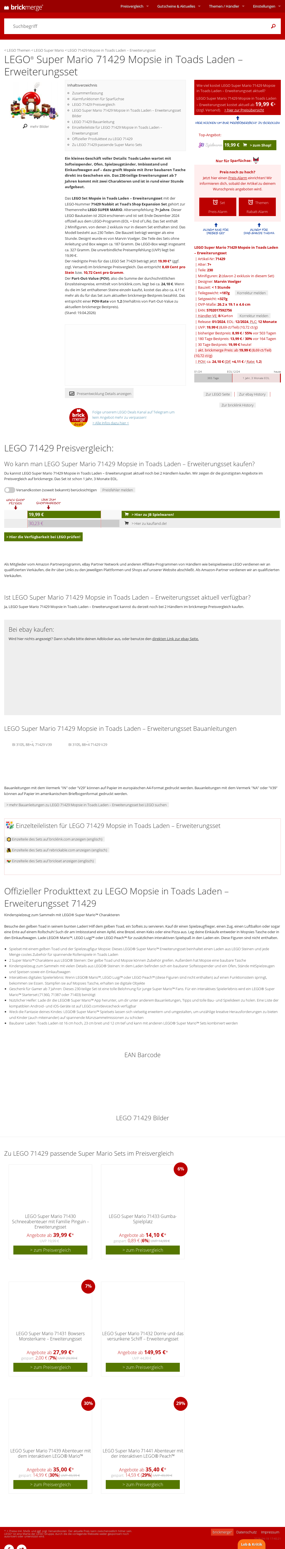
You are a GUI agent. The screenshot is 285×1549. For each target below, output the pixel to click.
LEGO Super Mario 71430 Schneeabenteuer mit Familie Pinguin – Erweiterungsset (50, 1221)
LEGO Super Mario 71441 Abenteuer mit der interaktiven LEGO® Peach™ (143, 1453)
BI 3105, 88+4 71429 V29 (87, 744)
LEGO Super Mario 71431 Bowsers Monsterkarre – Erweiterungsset (50, 1336)
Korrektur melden (251, 292)
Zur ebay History (252, 394)
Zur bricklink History (238, 405)
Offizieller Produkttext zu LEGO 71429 (102, 138)
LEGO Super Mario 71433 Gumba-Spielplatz (143, 1219)
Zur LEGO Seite (218, 394)
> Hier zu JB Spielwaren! (148, 514)
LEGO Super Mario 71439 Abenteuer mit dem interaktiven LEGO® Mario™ (50, 1453)
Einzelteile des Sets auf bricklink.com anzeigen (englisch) (54, 839)
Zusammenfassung (87, 92)
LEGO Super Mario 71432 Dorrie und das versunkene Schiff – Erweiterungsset (142, 1336)
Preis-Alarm (237, 177)
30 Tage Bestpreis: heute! (224, 344)
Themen (224, 6)
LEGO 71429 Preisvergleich (93, 104)
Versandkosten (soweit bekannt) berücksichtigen (56, 489)
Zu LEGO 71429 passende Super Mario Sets (107, 144)
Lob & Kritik (251, 1544)
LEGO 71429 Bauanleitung (93, 121)
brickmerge (222, 1531)
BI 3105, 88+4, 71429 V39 (32, 744)
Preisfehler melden (117, 489)
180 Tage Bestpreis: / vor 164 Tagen (237, 338)
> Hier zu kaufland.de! (144, 523)
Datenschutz (246, 1531)
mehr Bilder (34, 126)
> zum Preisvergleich (50, 1250)
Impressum (270, 1531)
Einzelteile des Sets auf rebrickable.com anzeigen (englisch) (57, 850)
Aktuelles (176, 6)
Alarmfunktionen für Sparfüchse (98, 98)
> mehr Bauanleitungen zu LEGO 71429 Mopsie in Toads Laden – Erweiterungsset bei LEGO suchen (86, 804)
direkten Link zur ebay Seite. (175, 638)
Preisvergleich (132, 6)
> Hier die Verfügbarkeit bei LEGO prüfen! (43, 536)
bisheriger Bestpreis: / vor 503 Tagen (237, 333)
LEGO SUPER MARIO (105, 209)
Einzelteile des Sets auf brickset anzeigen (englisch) (50, 860)
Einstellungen (264, 6)
